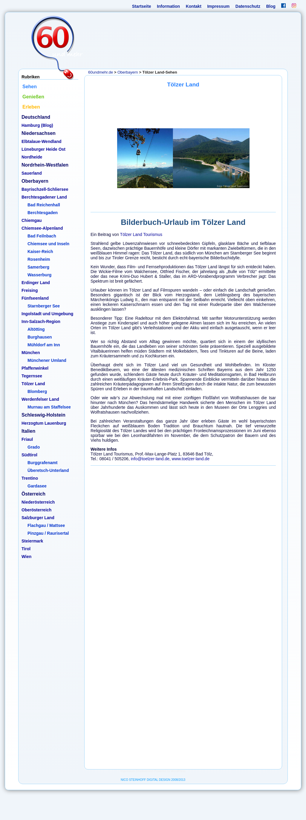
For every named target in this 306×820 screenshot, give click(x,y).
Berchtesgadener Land (44, 197)
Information (168, 6)
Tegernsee (32, 376)
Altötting (36, 329)
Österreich (33, 493)
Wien (26, 556)
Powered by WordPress (170, 771)
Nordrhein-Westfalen (45, 164)
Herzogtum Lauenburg (44, 423)
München (31, 352)
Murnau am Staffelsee (49, 407)
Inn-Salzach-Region (41, 321)
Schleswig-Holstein (43, 414)
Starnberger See (43, 306)
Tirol (26, 548)
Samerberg (38, 267)
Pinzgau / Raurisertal (48, 533)
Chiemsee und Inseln (48, 243)
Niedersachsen (39, 133)
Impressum (218, 6)
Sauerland (32, 173)
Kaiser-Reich (40, 251)
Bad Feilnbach (41, 236)
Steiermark (32, 541)
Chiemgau (32, 220)
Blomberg (37, 391)
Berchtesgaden (42, 212)
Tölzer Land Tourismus (141, 234)
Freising (30, 290)
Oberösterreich (36, 509)
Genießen (33, 96)
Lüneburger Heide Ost (43, 149)
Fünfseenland (35, 298)
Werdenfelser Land (40, 399)
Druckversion (144, 771)
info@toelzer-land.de (150, 458)
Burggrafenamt (42, 462)
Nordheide (32, 157)
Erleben (31, 106)
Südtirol (29, 454)
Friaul (27, 439)
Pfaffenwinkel (35, 368)
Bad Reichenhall (43, 204)
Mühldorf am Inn (43, 344)
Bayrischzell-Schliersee (45, 189)
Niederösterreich (38, 502)
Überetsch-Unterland (48, 470)
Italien (28, 431)
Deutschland (36, 117)
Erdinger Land (36, 282)
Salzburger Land (38, 517)
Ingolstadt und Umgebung (47, 313)
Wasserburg (39, 274)
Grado (33, 447)
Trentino (30, 478)
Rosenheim (38, 259)
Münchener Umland (46, 360)
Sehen (29, 86)
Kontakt (193, 6)
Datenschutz (247, 6)
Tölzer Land (33, 383)
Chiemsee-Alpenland (42, 228)
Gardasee (37, 486)
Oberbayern (35, 181)
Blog (271, 6)
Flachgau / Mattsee (46, 525)
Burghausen (39, 337)
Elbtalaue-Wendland (42, 141)
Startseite (141, 6)
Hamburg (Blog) (37, 125)
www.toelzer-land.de (190, 458)
